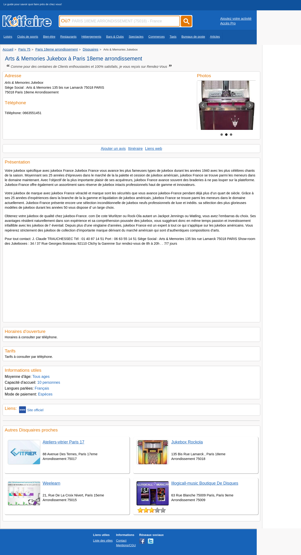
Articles (215, 36)
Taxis (173, 36)
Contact (121, 540)
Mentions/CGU (126, 545)
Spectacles (136, 36)
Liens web (153, 149)
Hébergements (91, 36)
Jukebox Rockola (187, 442)
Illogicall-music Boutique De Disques (204, 483)
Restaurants (68, 36)
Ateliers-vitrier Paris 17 (63, 442)
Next (249, 105)
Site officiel (31, 409)
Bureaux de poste (193, 36)
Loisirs (8, 36)
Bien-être (49, 36)
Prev (203, 105)
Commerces (156, 36)
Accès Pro (228, 23)
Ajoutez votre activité (236, 18)
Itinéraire (135, 149)
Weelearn (51, 483)
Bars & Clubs (115, 36)
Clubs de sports (27, 36)
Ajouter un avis (113, 149)
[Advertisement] (131, 282)
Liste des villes (103, 540)
